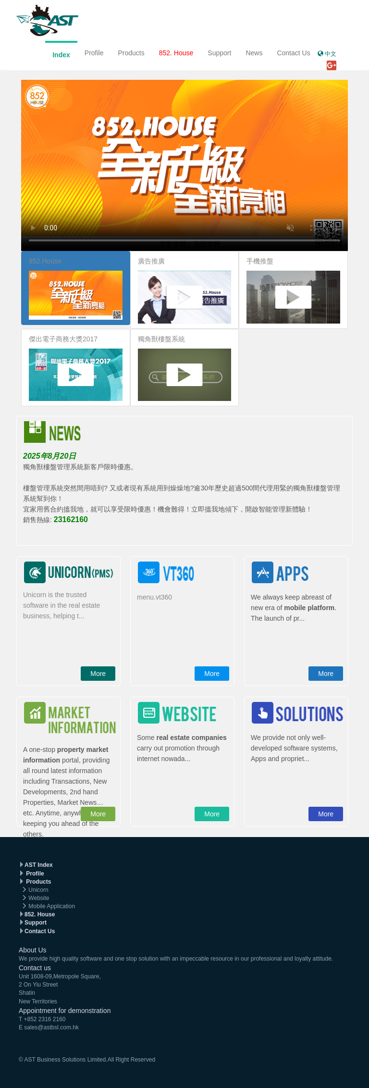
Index (61, 55)
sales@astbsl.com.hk (51, 1027)
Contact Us (293, 53)
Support (219, 53)
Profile (94, 53)
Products (131, 53)
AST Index (39, 865)
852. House (176, 53)
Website (38, 898)
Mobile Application (51, 906)
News (254, 53)
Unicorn (38, 890)
